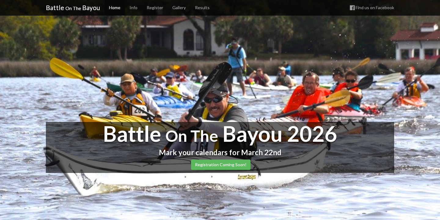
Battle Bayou (73, 7)
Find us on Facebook (372, 7)
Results (202, 7)
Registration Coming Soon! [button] (221, 164)
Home (114, 7)
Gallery (179, 7)
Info (134, 7)
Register (155, 7)
